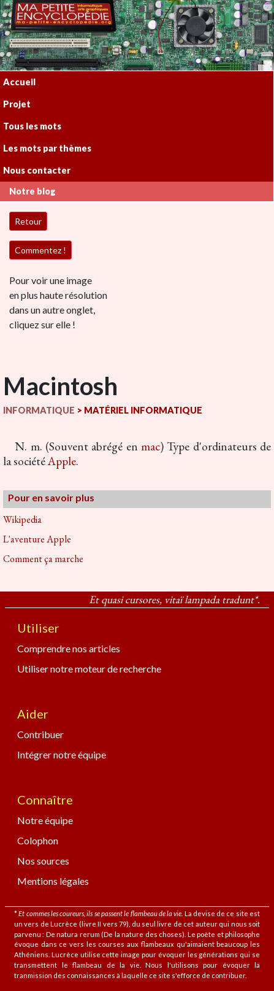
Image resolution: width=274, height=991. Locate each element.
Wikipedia (22, 519)
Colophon (37, 840)
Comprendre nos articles (68, 648)
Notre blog (32, 191)
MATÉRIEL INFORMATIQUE (143, 410)
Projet (17, 104)
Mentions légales (53, 881)
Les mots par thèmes (47, 148)
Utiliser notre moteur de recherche (89, 668)
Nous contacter (36, 170)
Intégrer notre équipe (61, 754)
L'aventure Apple (37, 539)
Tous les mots (32, 126)
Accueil (19, 82)
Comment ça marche (43, 558)
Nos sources (43, 860)
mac (150, 446)
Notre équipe (45, 820)
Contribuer (40, 734)
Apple (62, 461)
